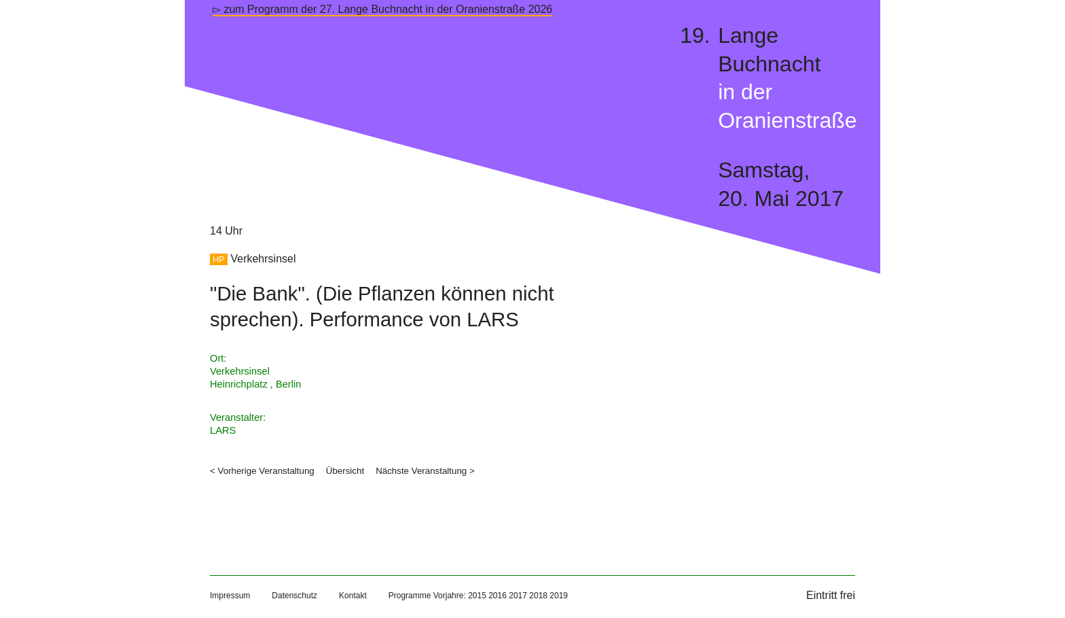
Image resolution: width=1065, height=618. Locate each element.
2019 (558, 595)
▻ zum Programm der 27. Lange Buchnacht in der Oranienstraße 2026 (382, 9)
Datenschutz (294, 595)
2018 (538, 595)
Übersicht (345, 471)
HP (219, 259)
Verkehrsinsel (262, 258)
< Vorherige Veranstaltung (262, 471)
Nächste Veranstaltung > (425, 471)
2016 (497, 595)
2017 (518, 595)
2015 (477, 595)
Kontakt (353, 595)
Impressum (230, 595)
